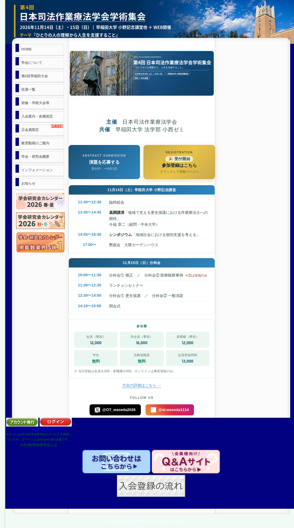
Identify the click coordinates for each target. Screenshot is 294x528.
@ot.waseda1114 (170, 409)
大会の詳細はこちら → (141, 385)
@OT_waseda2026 (115, 409)
